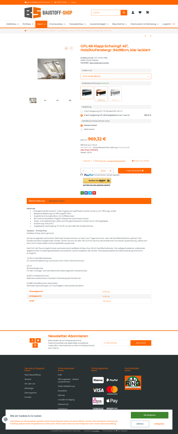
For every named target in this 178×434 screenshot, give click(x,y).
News (73, 2)
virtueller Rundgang (66, 400)
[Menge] (92, 171)
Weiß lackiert (89, 129)
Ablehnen (140, 424)
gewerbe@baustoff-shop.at (37, 2)
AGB (60, 375)
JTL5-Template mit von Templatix (114, 431)
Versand (27, 379)
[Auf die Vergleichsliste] (66, 48)
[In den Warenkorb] (134, 170)
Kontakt (27, 397)
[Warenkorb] (149, 12)
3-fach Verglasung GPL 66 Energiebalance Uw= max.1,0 (117, 115)
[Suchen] (106, 12)
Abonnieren (141, 343)
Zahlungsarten (30, 393)
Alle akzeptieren (150, 415)
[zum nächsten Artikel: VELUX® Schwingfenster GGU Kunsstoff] (151, 36)
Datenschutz (63, 404)
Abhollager (29, 388)
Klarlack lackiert (90, 125)
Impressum (63, 409)
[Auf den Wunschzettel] (71, 48)
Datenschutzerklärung (57, 343)
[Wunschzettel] (140, 12)
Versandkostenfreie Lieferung (105, 147)
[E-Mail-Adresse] (116, 343)
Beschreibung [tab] (37, 201)
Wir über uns (29, 384)
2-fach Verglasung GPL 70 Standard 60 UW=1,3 (103, 111)
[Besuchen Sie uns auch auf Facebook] (32, 340)
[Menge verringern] (84, 171)
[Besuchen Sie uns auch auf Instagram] (35, 345)
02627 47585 (60, 2)
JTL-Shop (95, 431)
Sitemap (61, 395)
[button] (132, 12)
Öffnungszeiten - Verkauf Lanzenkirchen (68, 380)
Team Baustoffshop (32, 375)
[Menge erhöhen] (110, 171)
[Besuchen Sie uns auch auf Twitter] (38, 340)
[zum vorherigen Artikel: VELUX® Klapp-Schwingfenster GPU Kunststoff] (145, 36)
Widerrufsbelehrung (66, 386)
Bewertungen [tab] (57, 201)
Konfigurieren (159, 424)
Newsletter (62, 391)
